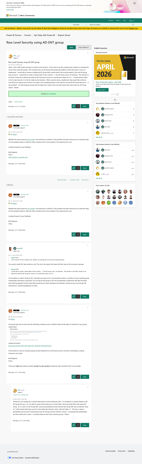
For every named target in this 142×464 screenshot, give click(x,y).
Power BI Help (18, 101)
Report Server (64, 35)
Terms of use (121, 451)
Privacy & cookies (111, 451)
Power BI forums (13, 35)
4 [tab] (115, 94)
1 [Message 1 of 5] (14, 106)
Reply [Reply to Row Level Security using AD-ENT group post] (84, 106)
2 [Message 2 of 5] (14, 372)
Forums (39, 15)
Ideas (55, 15)
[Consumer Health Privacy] (32, 457)
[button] (71, 47)
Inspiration (48, 15)
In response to (20, 395)
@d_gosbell (31, 139)
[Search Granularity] (80, 25)
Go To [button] (131, 20)
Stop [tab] (117, 94)
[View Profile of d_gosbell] (20, 248)
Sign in (118, 20)
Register (110, 20)
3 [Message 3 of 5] (18, 420)
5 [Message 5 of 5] (14, 163)
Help (124, 20)
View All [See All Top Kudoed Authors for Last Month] (99, 178)
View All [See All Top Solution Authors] (99, 137)
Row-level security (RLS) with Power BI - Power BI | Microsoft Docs (29, 346)
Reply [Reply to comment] (84, 168)
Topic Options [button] (83, 47)
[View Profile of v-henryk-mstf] (24, 125)
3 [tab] (114, 94)
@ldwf (14, 134)
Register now (133, 28)
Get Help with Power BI (44, 35)
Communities (64, 15)
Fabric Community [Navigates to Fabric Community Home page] (27, 15)
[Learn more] (102, 90)
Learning (80, 15)
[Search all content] (112, 25)
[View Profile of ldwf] (14, 56)
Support (89, 15)
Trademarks (131, 451)
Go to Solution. (51, 94)
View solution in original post (18, 157)
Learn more (10, 9)
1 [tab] (111, 94)
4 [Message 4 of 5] (14, 292)
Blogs (73, 15)
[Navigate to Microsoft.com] (11, 15)
